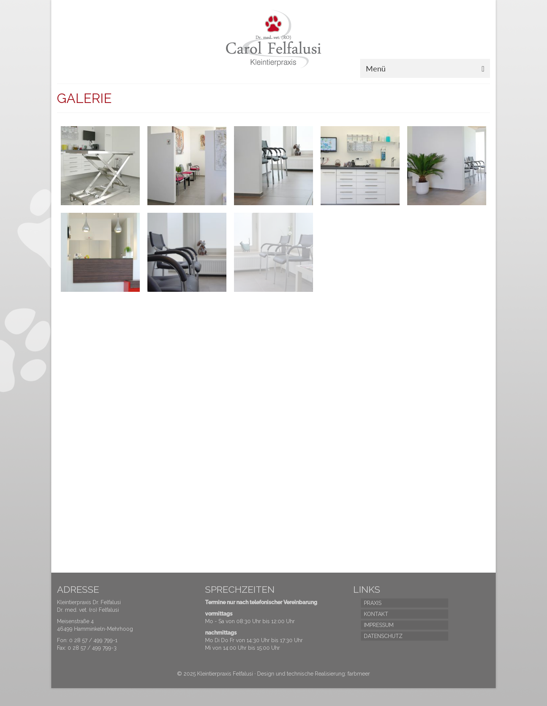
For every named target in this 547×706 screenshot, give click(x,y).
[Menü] (425, 68)
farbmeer (359, 674)
